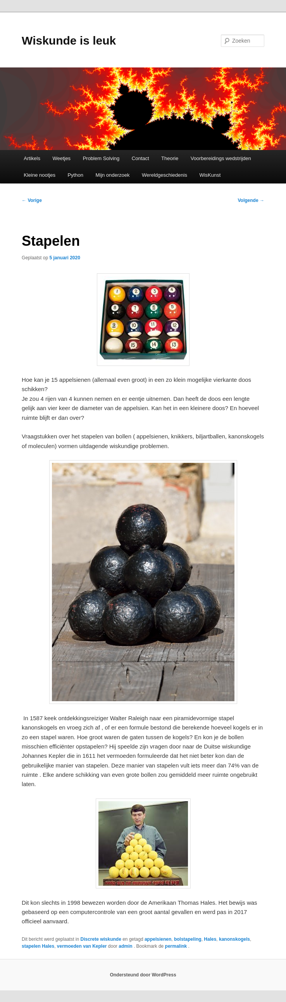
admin (126, 946)
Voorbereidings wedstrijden (221, 158)
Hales (210, 939)
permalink (176, 946)
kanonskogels (234, 939)
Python (75, 175)
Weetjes (61, 158)
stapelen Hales (38, 946)
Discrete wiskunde (100, 939)
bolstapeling (188, 939)
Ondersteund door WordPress (143, 975)
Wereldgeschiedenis (164, 175)
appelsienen (158, 939)
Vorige (32, 200)
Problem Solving (101, 158)
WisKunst (210, 175)
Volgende (251, 200)
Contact (140, 158)
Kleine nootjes (39, 175)
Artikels (32, 158)
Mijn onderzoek (112, 175)
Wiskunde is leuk (69, 40)
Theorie (169, 158)
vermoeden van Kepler (82, 946)
